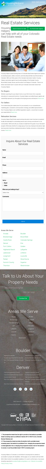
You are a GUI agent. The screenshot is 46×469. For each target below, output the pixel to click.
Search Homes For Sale (19, 28)
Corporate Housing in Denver (32, 372)
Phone (4, 165)
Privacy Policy (8, 463)
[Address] (23, 176)
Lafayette (24, 249)
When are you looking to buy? (10, 189)
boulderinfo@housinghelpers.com (22, 461)
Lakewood (6, 253)
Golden (23, 246)
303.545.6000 (38, 2)
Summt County (8, 262)
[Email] (23, 161)
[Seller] (2, 185)
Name (4, 150)
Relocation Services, (11, 290)
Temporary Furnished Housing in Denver (34, 384)
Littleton (23, 253)
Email (4, 157)
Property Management (31, 290)
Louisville (24, 256)
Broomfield (24, 237)
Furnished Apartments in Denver (33, 374)
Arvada (5, 234)
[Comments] (23, 204)
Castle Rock (7, 240)
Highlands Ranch (9, 249)
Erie (22, 243)
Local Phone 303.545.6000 (13, 404)
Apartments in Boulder (9, 355)
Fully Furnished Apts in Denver (32, 377)
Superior (23, 262)
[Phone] (23, 168)
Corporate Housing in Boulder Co (33, 355)
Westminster (25, 265)
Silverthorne (25, 259)
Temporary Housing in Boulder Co (33, 360)
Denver (5, 243)
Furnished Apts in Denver (10, 377)
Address (4, 172)
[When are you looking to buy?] (23, 192)
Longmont (6, 256)
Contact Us (23, 298)
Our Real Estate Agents (36, 28)
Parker (5, 259)
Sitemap (43, 425)
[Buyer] (2, 182)
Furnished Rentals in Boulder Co (32, 358)
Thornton (6, 265)
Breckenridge (7, 237)
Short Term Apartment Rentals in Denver (14, 379)
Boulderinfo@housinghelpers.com (31, 404)
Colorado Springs (26, 240)
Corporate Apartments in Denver (12, 372)
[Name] (23, 153)
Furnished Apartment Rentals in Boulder (13, 358)
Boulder (23, 234)
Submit (23, 221)
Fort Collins (7, 246)
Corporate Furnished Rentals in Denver (13, 374)
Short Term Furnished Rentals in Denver (13, 384)
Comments (5, 196)
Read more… (41, 98)
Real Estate (16, 292)
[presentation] (13, 216)
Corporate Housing (32, 287)
